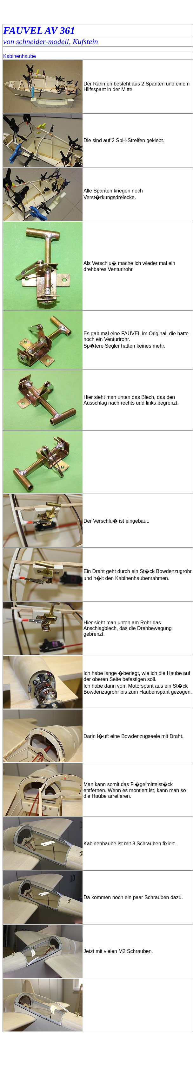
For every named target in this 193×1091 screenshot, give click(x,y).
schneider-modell (42, 41)
